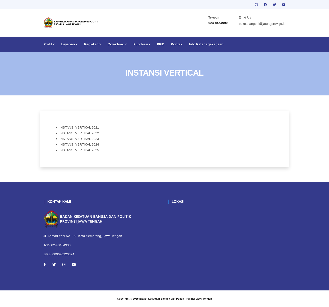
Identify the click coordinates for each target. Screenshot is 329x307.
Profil (49, 44)
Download (117, 44)
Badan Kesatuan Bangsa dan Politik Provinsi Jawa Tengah (175, 298)
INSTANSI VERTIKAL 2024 (79, 144)
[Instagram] (64, 264)
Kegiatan (92, 44)
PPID (160, 44)
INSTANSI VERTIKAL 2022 (79, 133)
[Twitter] (54, 264)
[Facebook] (45, 264)
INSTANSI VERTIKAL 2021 (79, 127)
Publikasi (141, 44)
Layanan (69, 44)
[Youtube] (74, 264)
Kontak (176, 44)
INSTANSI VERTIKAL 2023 (79, 139)
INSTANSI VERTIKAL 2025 (79, 150)
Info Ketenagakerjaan (206, 44)
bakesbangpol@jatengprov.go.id (262, 23)
